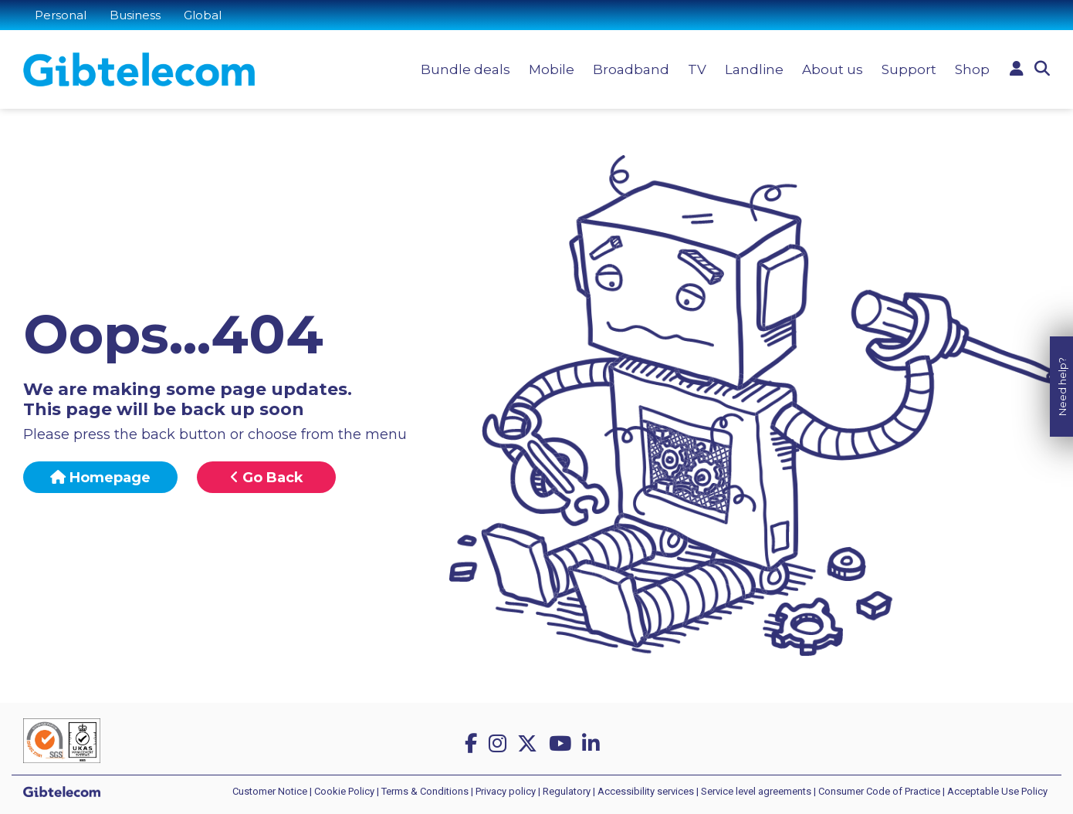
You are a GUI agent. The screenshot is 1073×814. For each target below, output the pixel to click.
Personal (60, 15)
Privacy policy (506, 791)
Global (203, 15)
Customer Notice (269, 791)
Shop (972, 69)
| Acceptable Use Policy (995, 791)
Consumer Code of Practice (879, 791)
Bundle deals (465, 69)
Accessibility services (645, 791)
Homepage (100, 477)
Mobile (551, 69)
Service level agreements (756, 791)
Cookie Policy (344, 791)
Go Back (266, 477)
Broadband (631, 69)
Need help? (1062, 379)
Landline (754, 69)
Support (909, 69)
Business (135, 15)
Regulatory (567, 791)
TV (697, 69)
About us (832, 69)
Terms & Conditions (425, 791)
